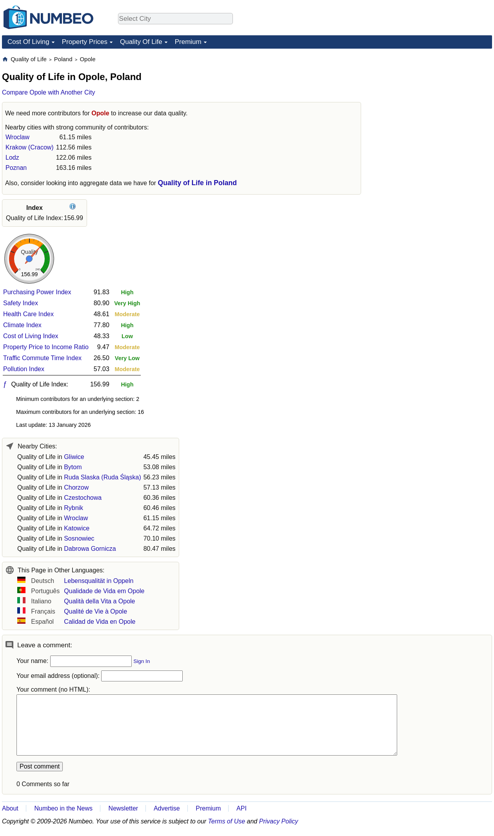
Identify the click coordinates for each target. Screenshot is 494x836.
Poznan (16, 167)
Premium (188, 42)
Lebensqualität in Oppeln (98, 580)
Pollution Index (23, 369)
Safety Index (20, 303)
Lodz (12, 157)
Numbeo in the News (63, 808)
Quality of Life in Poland (197, 183)
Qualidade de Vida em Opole (104, 591)
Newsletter (123, 808)
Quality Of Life (141, 42)
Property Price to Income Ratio (46, 347)
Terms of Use (226, 821)
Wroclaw (17, 137)
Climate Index (22, 325)
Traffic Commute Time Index (42, 358)
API (241, 808)
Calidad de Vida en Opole (99, 621)
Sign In (141, 661)
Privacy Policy (278, 821)
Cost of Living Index (30, 336)
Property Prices (84, 42)
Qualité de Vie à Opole (95, 611)
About (10, 808)
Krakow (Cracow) (29, 147)
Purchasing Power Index (37, 292)
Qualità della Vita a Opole (99, 601)
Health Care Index (28, 314)
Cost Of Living (28, 42)
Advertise (167, 808)
